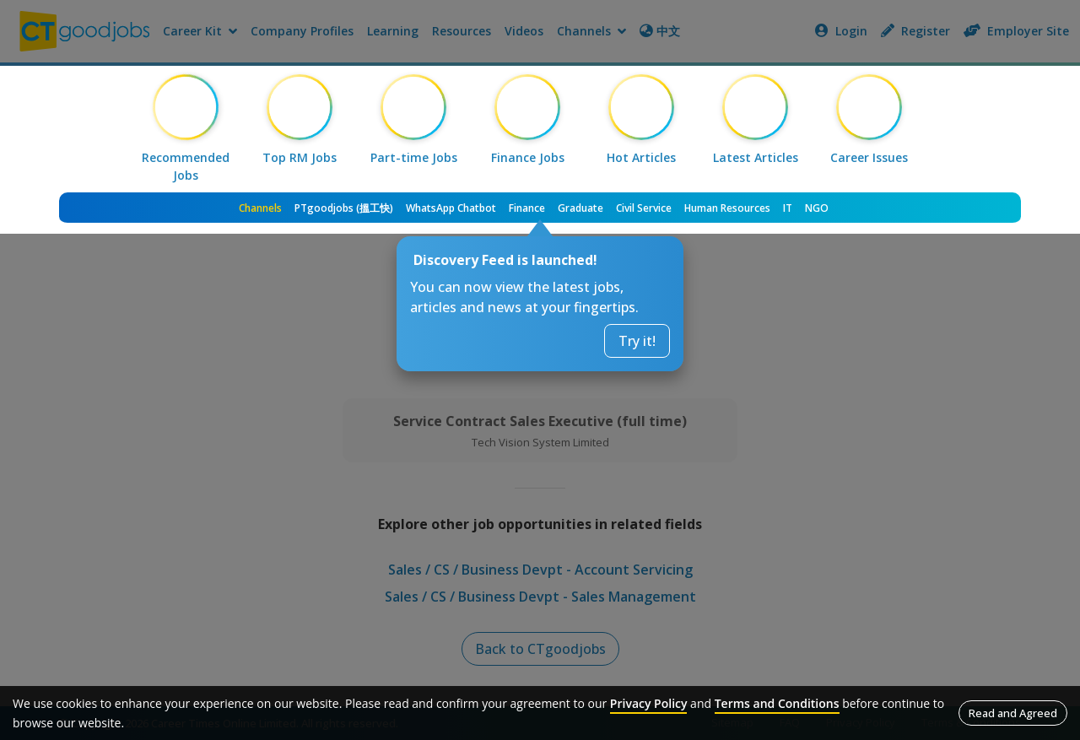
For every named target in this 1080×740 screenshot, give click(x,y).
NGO (817, 208)
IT (787, 208)
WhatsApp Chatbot (451, 208)
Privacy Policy (649, 703)
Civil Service (644, 208)
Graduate (580, 208)
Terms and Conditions (777, 703)
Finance (527, 208)
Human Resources (727, 208)
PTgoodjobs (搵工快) (343, 208)
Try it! (637, 341)
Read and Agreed (1013, 713)
